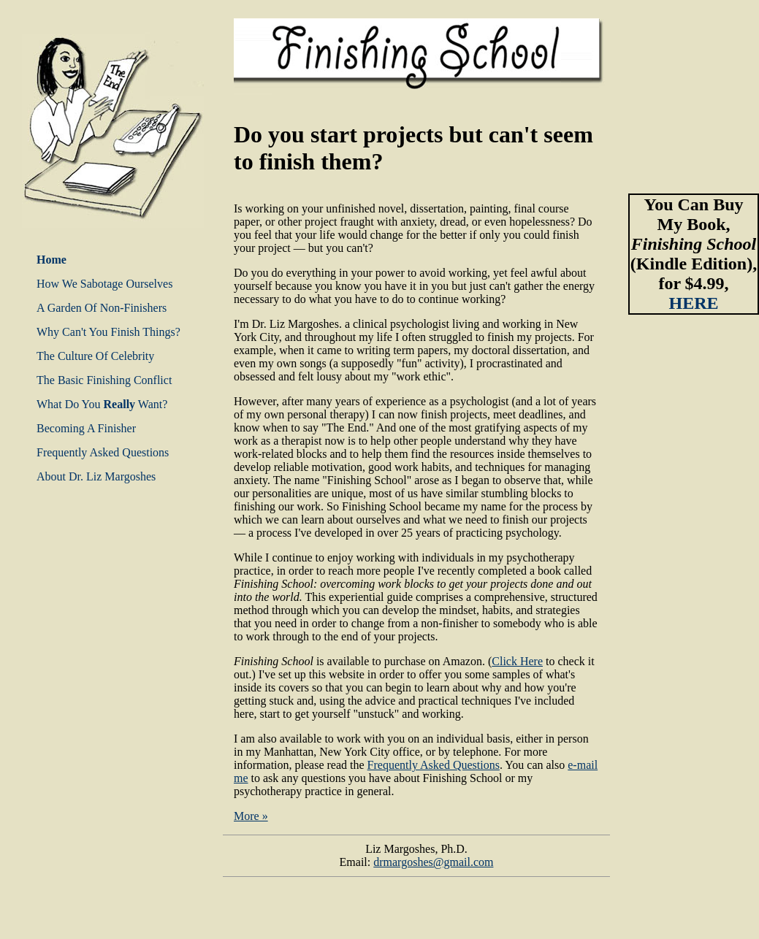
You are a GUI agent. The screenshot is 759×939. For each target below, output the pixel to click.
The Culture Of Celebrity (95, 356)
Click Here (517, 661)
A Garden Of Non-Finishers (102, 308)
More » (251, 816)
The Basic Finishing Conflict (104, 380)
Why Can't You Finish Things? (108, 332)
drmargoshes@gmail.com (433, 862)
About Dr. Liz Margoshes (96, 476)
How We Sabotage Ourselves (104, 283)
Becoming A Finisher (86, 428)
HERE (693, 303)
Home (51, 259)
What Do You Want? (102, 404)
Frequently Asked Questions (103, 452)
